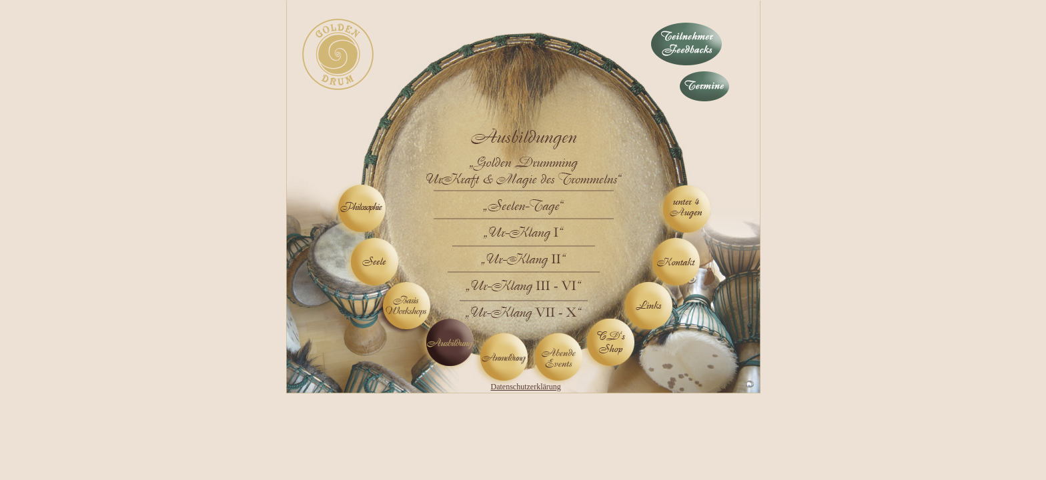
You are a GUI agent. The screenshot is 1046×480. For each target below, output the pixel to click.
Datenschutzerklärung (526, 386)
